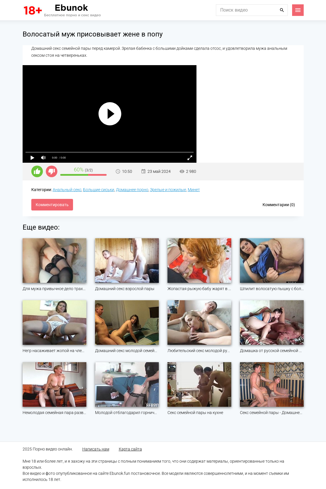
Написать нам (95, 449)
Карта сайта (130, 449)
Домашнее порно (132, 189)
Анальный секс (67, 189)
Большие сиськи (98, 189)
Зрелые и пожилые (168, 189)
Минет (194, 189)
